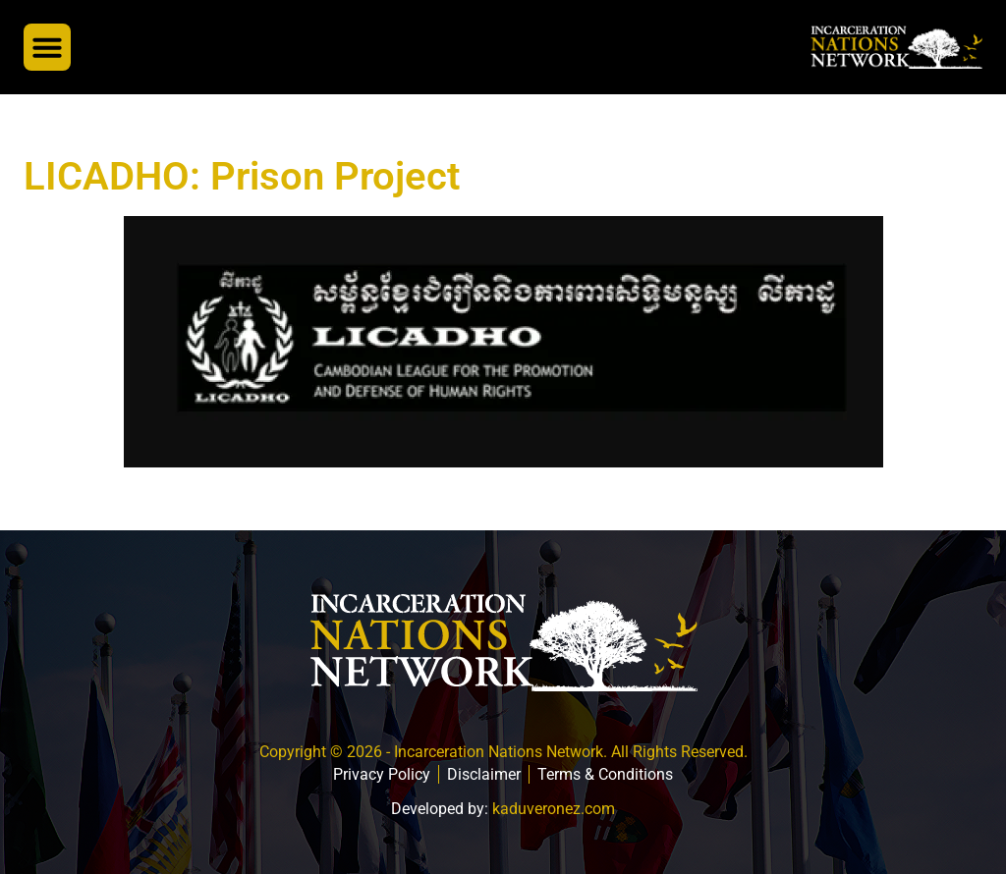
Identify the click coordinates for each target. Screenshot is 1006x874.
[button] (47, 47)
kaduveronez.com (553, 808)
